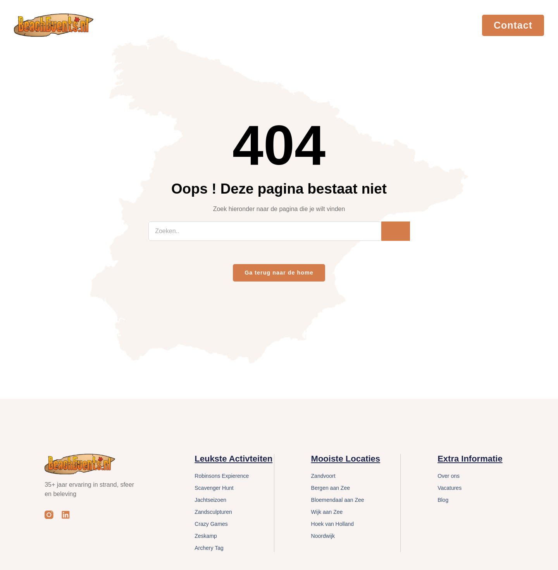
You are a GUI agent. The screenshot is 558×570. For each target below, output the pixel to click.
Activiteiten (217, 25)
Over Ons (347, 25)
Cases (382, 25)
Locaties (262, 25)
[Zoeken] (395, 231)
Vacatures (417, 25)
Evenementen (164, 25)
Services (304, 25)
